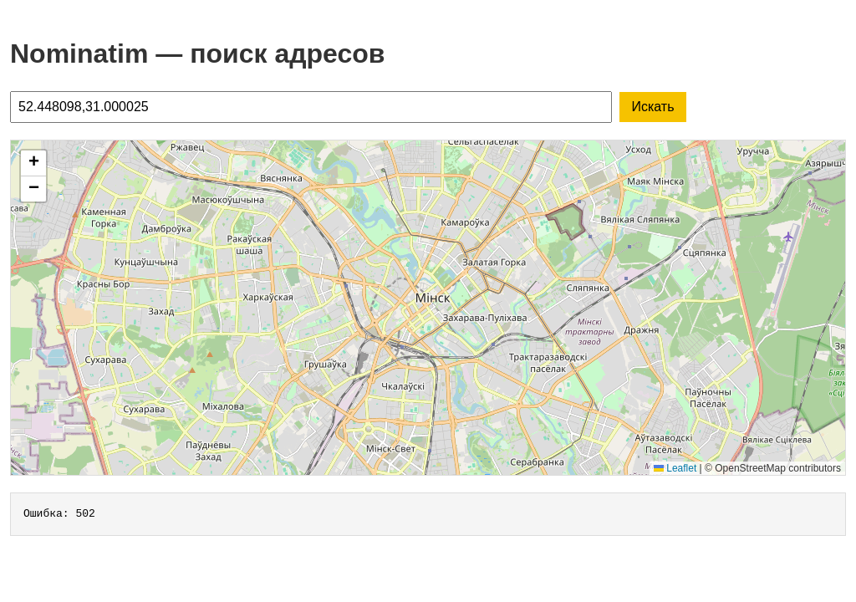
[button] (33, 163)
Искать (652, 106)
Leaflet (675, 468)
